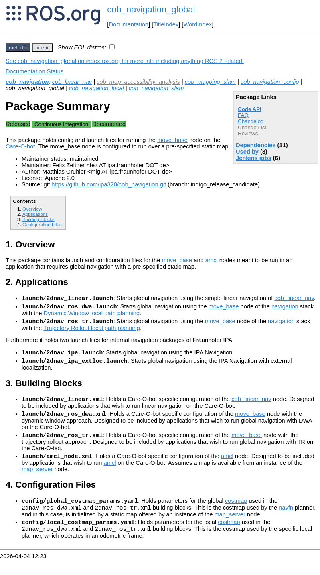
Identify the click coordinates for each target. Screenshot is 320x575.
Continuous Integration (61, 124)
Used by (247, 151)
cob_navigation (27, 82)
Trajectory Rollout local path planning (91, 331)
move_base (172, 140)
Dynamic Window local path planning (92, 315)
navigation (284, 309)
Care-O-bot (20, 146)
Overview (32, 208)
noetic (42, 48)
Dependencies (255, 145)
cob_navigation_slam (156, 88)
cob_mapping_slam (210, 82)
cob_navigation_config (270, 82)
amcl (211, 260)
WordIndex (197, 24)
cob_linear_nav (72, 82)
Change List (252, 127)
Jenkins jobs (253, 158)
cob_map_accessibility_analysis (138, 82)
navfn (286, 521)
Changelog (250, 121)
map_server (37, 480)
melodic (18, 48)
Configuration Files (42, 224)
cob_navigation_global (151, 9)
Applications (35, 214)
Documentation (128, 24)
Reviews (248, 133)
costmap (236, 513)
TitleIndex (165, 24)
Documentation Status (34, 71)
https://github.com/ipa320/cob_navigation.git (108, 184)
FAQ (243, 115)
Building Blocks (38, 219)
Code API (249, 109)
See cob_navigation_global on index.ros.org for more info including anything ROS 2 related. (125, 61)
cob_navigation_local (96, 88)
